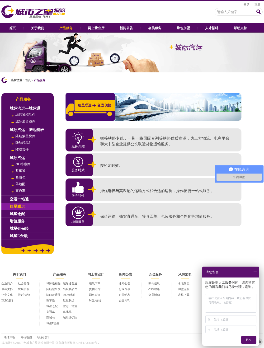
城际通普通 (70, 283)
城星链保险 (19, 228)
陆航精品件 (21, 143)
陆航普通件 (53, 294)
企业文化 (7, 294)
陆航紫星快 (53, 289)
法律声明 (9, 337)
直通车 (18, 191)
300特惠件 (20, 164)
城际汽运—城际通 (25, 108)
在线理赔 (154, 289)
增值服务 (17, 221)
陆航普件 (20, 150)
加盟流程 (183, 289)
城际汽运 (17, 158)
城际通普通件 (23, 122)
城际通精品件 (23, 115)
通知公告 (124, 283)
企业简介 (7, 283)
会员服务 (154, 28)
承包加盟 (183, 28)
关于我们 (37, 28)
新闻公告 (126, 28)
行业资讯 (124, 289)
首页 (12, 28)
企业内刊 (124, 300)
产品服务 (66, 28)
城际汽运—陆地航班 (27, 130)
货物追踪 (94, 289)
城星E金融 (19, 236)
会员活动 (154, 294)
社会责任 (23, 283)
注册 (257, 4)
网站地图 (26, 337)
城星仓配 (17, 214)
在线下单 (94, 283)
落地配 (18, 184)
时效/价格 (95, 300)
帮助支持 (240, 28)
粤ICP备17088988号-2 (86, 342)
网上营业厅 (96, 28)
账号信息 (154, 283)
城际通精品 (53, 283)
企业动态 (124, 294)
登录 (246, 4)
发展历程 (23, 289)
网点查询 (94, 294)
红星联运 (17, 206)
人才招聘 (211, 28)
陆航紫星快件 (23, 136)
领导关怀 (7, 289)
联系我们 (7, 300)
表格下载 (183, 294)
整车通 (18, 171)
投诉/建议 (24, 294)
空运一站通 (19, 199)
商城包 (18, 178)
